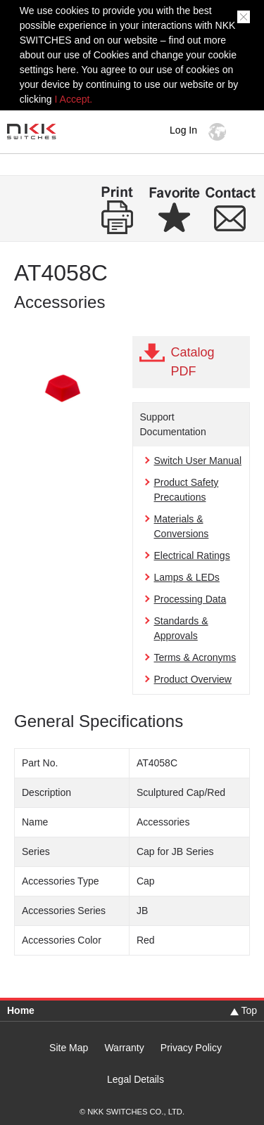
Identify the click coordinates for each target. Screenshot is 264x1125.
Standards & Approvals (181, 628)
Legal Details (135, 1079)
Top (249, 1010)
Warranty (124, 1048)
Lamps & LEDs (187, 577)
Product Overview (193, 679)
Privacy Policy (191, 1048)
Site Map (68, 1048)
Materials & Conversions (181, 526)
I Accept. (74, 99)
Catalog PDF (193, 361)
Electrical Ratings (192, 555)
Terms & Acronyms (195, 657)
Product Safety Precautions (186, 490)
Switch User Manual (198, 460)
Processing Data (190, 599)
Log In (183, 130)
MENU (246, 132)
